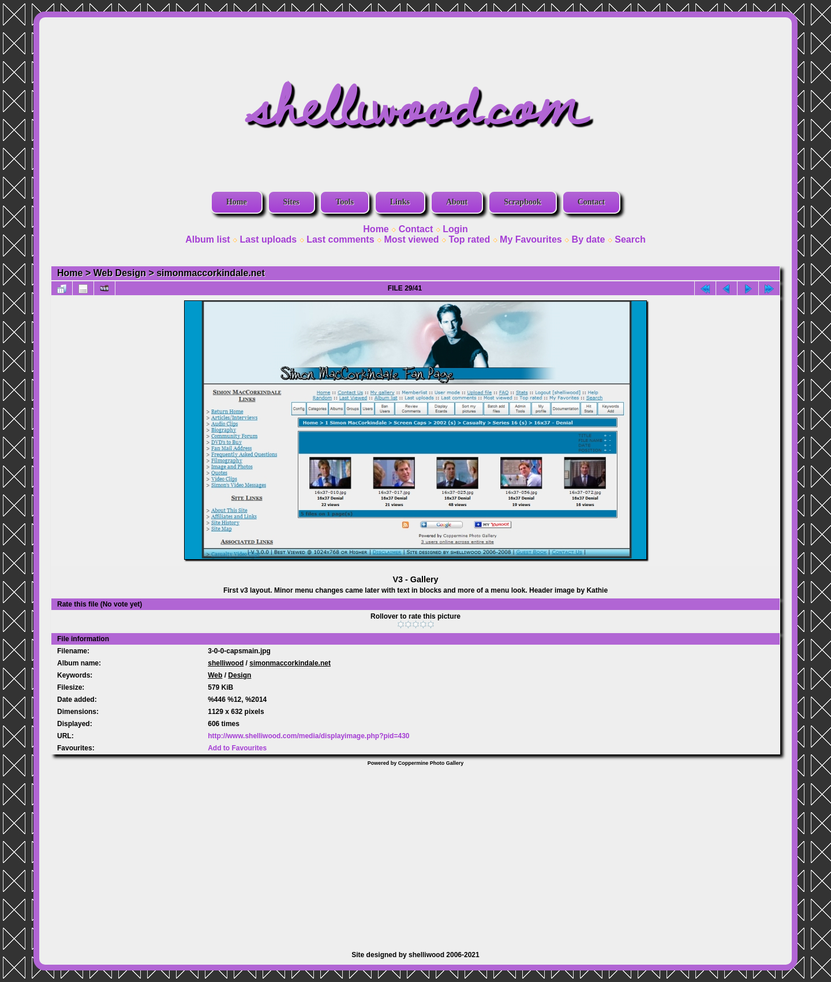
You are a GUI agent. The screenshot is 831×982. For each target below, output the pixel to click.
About (456, 202)
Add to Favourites (237, 748)
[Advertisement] (415, 852)
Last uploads (268, 239)
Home (236, 202)
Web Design (119, 273)
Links (400, 202)
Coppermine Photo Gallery (431, 763)
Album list (207, 239)
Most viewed (411, 239)
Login (455, 229)
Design (239, 675)
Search (630, 239)
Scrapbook (522, 202)
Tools (344, 202)
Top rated (469, 239)
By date (588, 239)
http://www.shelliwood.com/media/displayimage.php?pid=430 (308, 736)
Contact (591, 202)
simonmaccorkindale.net (210, 273)
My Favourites (531, 239)
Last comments (340, 239)
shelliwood (226, 663)
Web (215, 675)
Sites (291, 202)
